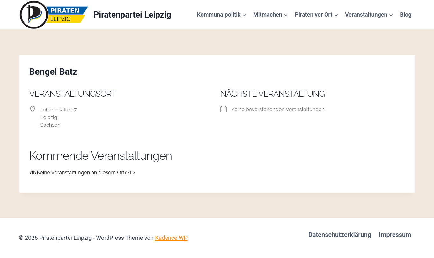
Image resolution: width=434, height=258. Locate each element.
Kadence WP (171, 237)
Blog (406, 14)
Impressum (395, 235)
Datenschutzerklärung (339, 235)
